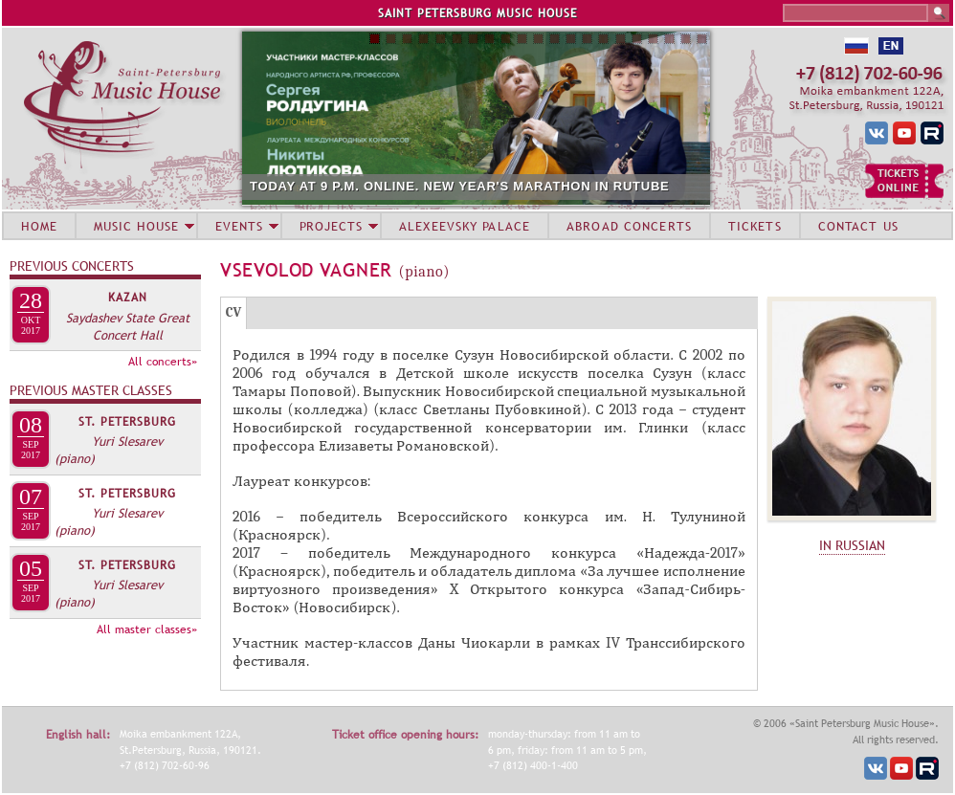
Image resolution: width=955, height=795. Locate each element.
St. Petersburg (127, 422)
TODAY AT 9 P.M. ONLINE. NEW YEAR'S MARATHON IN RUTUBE (460, 186)
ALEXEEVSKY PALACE (464, 225)
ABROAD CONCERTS (629, 225)
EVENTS (239, 225)
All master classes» (147, 629)
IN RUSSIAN (852, 545)
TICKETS (755, 225)
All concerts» (162, 361)
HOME (39, 225)
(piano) (75, 458)
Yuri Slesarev (127, 441)
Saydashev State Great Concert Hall (127, 326)
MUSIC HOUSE (136, 225)
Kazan (127, 297)
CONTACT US (858, 225)
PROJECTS (332, 225)
